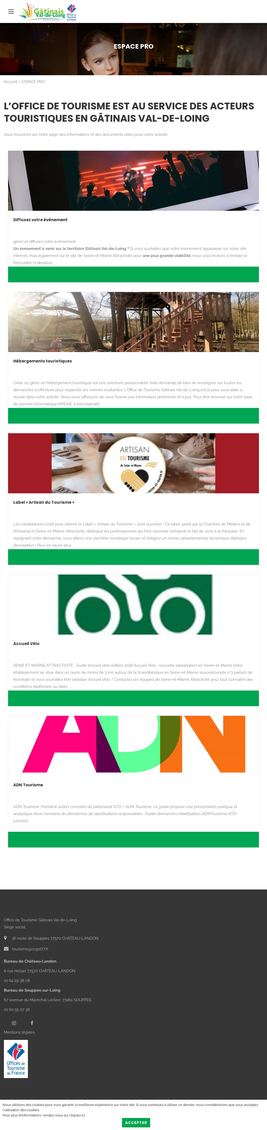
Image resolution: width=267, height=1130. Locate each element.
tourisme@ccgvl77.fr (26, 949)
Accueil (10, 81)
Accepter (136, 1122)
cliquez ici (77, 1115)
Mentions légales (19, 1032)
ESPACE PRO (33, 81)
